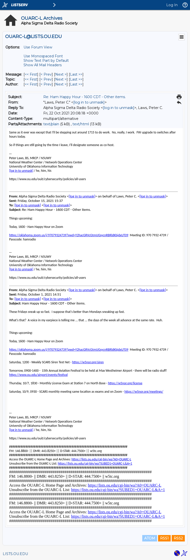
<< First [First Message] (31, 74)
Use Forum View (38, 47)
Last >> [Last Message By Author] (76, 84)
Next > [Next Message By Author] (61, 84)
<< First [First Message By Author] (31, 84)
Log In (172, 5)
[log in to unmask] (89, 102)
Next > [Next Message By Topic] (61, 79)
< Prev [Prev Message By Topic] (46, 79)
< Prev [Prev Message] (46, 74)
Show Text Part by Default (46, 60)
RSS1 (164, 538)
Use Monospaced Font (43, 56)
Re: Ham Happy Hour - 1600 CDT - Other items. (84, 97)
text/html (80, 124)
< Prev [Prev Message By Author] (46, 84)
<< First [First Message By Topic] (31, 79)
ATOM (149, 538)
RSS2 (178, 538)
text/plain (51, 124)
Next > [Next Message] (61, 74)
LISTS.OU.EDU (15, 554)
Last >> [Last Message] (76, 74)
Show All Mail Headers (43, 65)
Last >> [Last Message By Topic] (76, 79)
